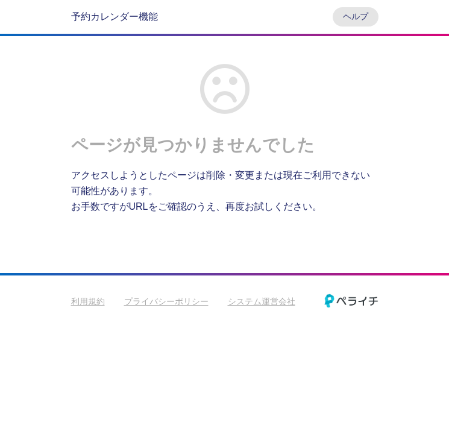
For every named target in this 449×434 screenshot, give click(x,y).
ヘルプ (355, 16)
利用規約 (88, 301)
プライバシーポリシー (166, 301)
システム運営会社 (261, 301)
